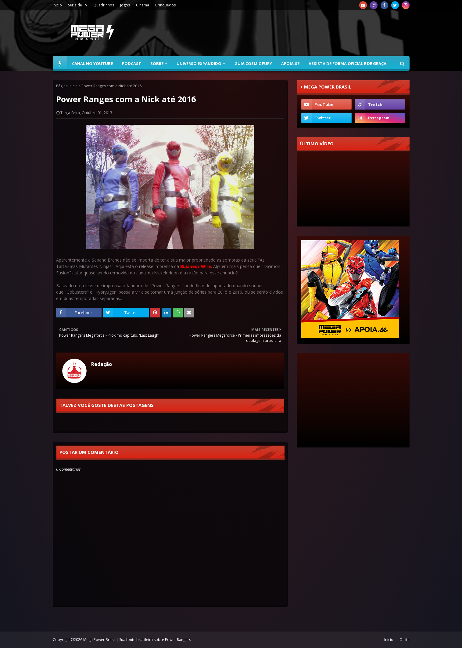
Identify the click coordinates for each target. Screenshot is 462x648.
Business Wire (195, 266)
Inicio (57, 5)
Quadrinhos (103, 5)
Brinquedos (165, 5)
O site (404, 639)
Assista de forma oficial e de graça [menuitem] (347, 63)
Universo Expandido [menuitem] (199, 63)
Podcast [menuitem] (131, 63)
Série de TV (77, 5)
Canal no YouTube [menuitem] (92, 63)
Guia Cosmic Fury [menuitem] (253, 63)
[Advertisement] (299, 33)
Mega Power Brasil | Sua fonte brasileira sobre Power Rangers (137, 639)
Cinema (142, 5)
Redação (101, 364)
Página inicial (67, 86)
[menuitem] (60, 63)
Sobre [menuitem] (156, 63)
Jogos (125, 5)
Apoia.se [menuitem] (290, 63)
